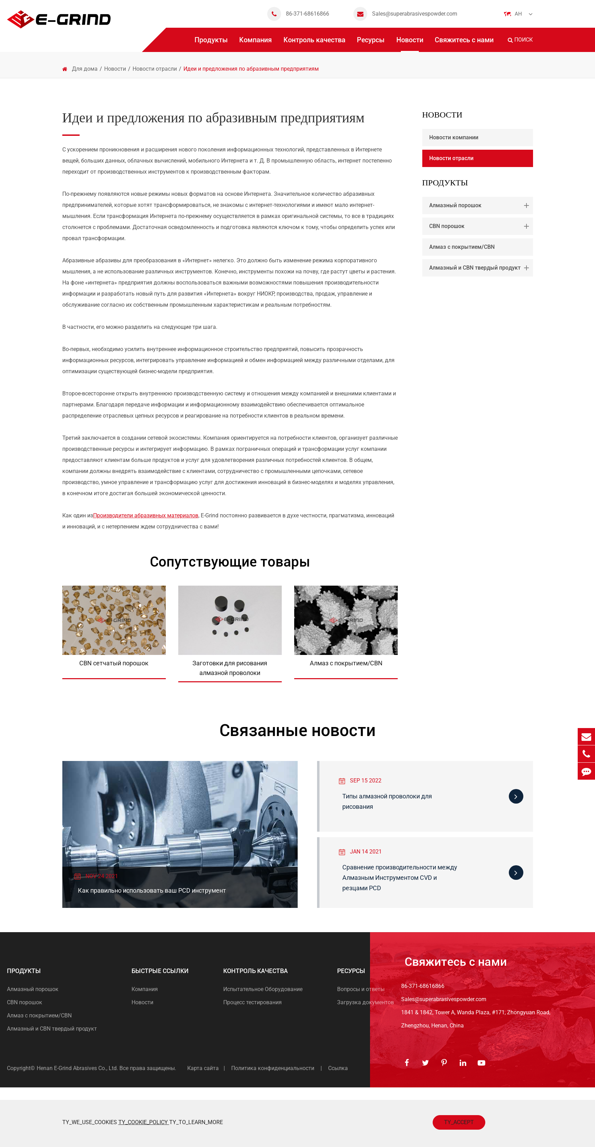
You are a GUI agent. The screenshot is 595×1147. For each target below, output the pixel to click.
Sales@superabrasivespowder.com (405, 14)
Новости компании (453, 137)
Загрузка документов (365, 1002)
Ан (518, 14)
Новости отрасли (155, 68)
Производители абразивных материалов (145, 515)
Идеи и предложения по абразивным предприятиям (251, 68)
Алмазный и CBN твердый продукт (480, 268)
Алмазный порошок (480, 205)
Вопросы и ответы (361, 989)
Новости (409, 44)
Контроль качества (314, 44)
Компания (255, 44)
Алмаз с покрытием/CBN (462, 247)
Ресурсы (371, 44)
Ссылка (338, 1068)
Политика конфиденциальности (272, 1068)
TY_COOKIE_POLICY (143, 1122)
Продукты (211, 44)
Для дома (85, 68)
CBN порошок (480, 226)
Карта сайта (203, 1068)
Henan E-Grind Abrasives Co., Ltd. (78, 1068)
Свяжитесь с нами (464, 44)
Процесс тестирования (252, 1002)
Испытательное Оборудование (263, 989)
